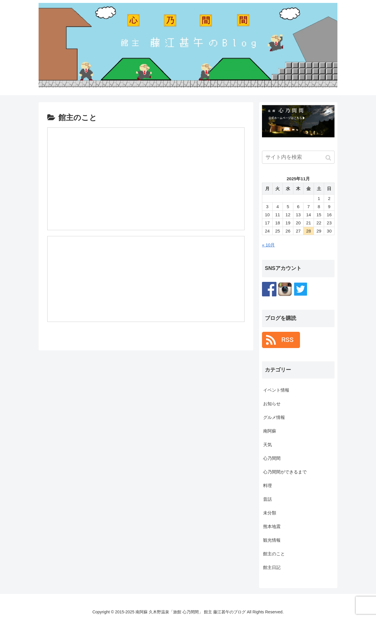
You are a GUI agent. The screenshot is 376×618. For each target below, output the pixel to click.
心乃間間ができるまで (285, 471)
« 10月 (268, 244)
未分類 (269, 512)
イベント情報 (276, 390)
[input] (298, 157)
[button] (329, 158)
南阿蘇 (269, 430)
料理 (267, 485)
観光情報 (272, 540)
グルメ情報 (274, 417)
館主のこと (274, 553)
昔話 (267, 499)
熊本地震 (272, 526)
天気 (267, 444)
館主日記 (272, 567)
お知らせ (272, 403)
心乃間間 (272, 458)
